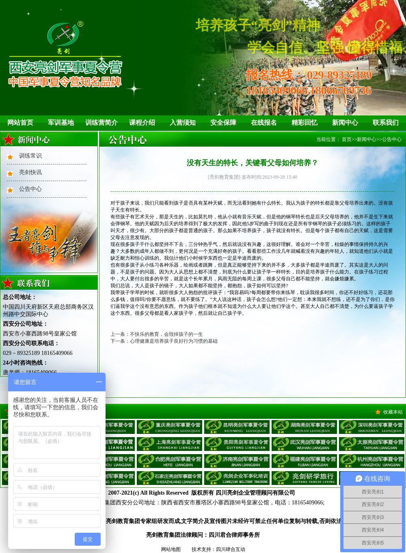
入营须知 (183, 122)
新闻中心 (345, 122)
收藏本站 (393, 412)
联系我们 (386, 122)
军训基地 (61, 122)
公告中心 (30, 189)
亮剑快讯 (30, 172)
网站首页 (20, 122)
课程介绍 (142, 122)
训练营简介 (101, 122)
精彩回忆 (304, 122)
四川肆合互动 (230, 549)
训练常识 (30, 156)
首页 (347, 139)
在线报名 (264, 122)
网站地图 (171, 549)
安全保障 (223, 122)
